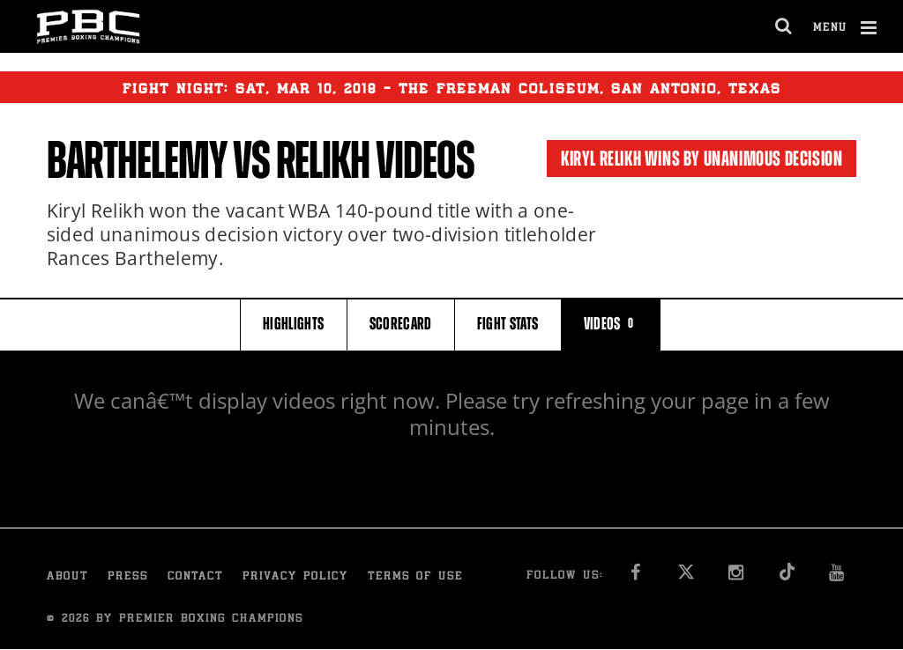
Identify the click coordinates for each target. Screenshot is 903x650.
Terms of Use (415, 577)
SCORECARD (400, 323)
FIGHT (508, 323)
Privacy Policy (295, 577)
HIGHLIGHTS (294, 323)
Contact (195, 577)
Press (128, 577)
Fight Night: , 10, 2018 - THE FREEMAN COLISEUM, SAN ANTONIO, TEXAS (452, 87)
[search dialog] (784, 26)
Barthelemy (137, 160)
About (67, 577)
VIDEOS (611, 323)
